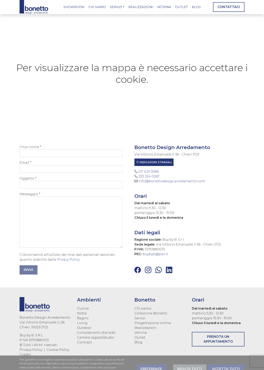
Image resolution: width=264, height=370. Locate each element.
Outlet (181, 7)
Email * (69, 167)
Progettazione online (152, 323)
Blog (196, 7)
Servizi (116, 7)
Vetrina (164, 7)
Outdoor (84, 328)
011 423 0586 (150, 171)
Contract (84, 342)
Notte (82, 313)
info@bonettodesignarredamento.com (173, 181)
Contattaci (228, 7)
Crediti (25, 355)
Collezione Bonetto (150, 313)
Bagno (82, 318)
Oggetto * (69, 182)
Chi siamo (97, 7)
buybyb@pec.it (157, 254)
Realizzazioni (140, 7)
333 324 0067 (150, 176)
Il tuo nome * (69, 151)
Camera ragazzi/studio (95, 337)
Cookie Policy (58, 350)
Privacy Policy (66, 259)
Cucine (83, 308)
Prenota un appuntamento (218, 339)
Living (82, 323)
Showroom (73, 7)
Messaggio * (69, 220)
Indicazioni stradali (155, 162)
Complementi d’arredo (96, 333)
